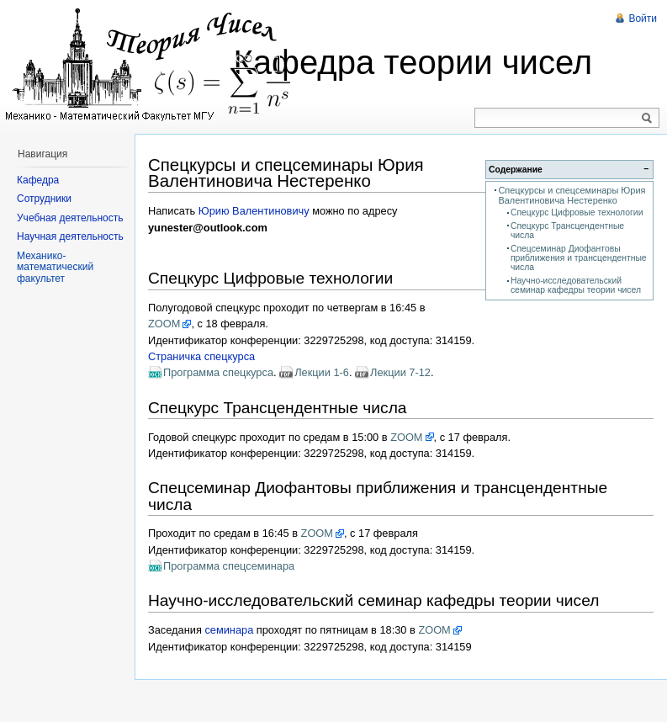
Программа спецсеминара (228, 566)
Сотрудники (44, 198)
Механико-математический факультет (55, 267)
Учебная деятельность (70, 218)
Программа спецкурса (218, 372)
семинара (228, 630)
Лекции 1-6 (321, 372)
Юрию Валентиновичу (254, 210)
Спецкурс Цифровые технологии (577, 212)
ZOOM (164, 323)
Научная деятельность (70, 236)
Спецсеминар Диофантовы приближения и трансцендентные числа (579, 258)
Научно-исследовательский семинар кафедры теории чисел (576, 285)
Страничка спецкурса (201, 356)
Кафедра (38, 180)
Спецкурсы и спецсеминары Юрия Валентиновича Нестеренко (571, 195)
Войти (642, 18)
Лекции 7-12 (400, 372)
